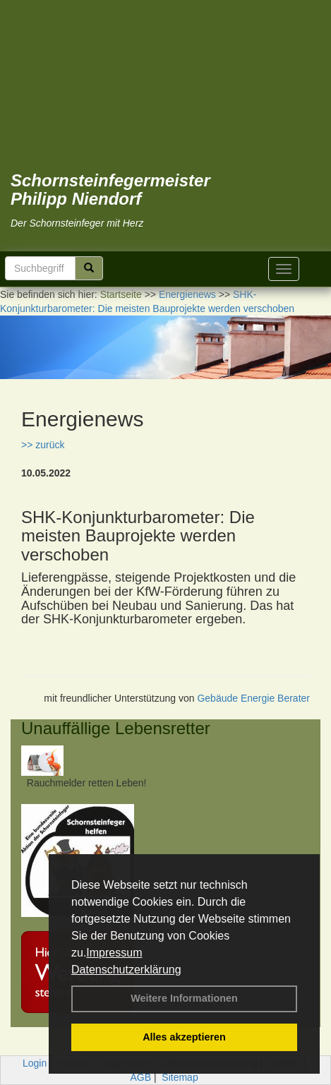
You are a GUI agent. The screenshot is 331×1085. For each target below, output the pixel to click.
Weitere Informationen (184, 998)
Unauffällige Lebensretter (115, 728)
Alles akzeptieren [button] (184, 1037)
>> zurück (42, 444)
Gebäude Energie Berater (253, 698)
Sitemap (180, 1077)
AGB (140, 1077)
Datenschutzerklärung (126, 970)
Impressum (114, 953)
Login (35, 1063)
